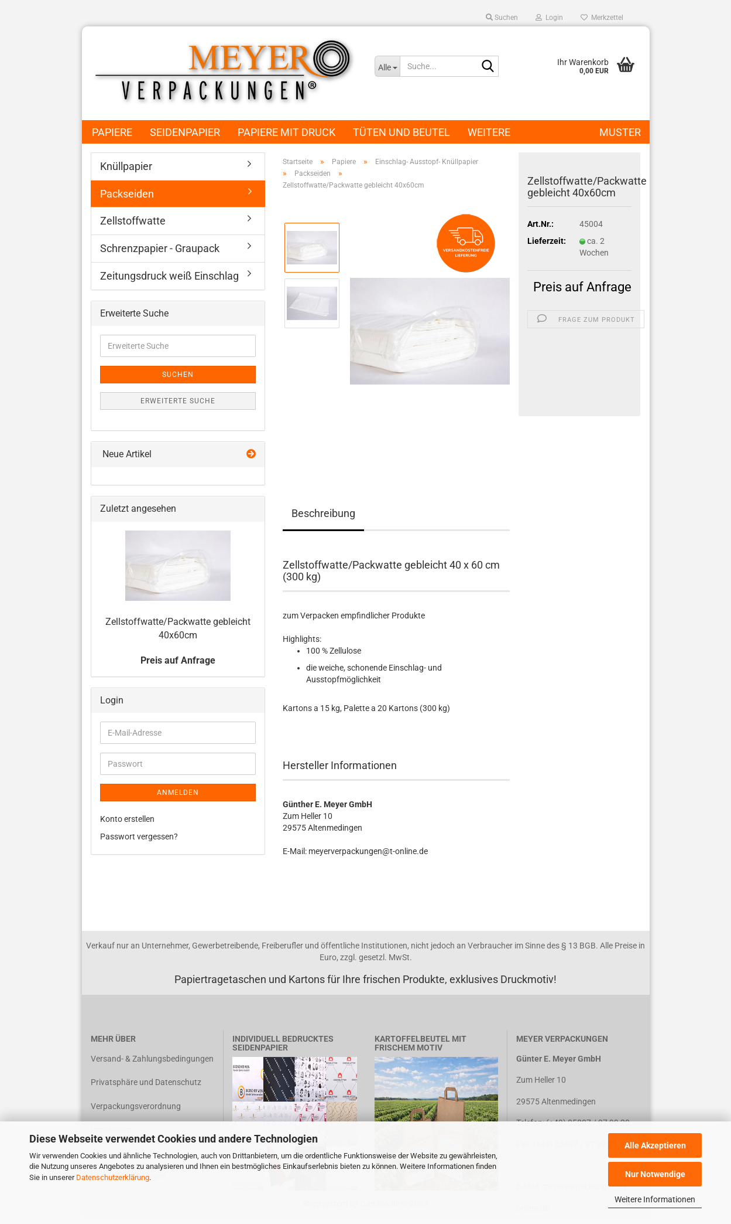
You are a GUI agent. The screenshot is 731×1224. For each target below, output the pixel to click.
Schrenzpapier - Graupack (159, 248)
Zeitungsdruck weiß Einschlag (169, 276)
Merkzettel (602, 17)
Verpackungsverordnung (136, 1106)
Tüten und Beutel (401, 132)
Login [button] (549, 17)
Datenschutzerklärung (112, 1177)
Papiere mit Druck (286, 132)
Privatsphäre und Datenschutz (146, 1082)
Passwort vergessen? (139, 836)
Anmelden (178, 792)
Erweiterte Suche (177, 401)
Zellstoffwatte (133, 221)
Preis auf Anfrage (582, 287)
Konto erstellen (127, 819)
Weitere (489, 132)
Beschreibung (323, 513)
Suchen (178, 374)
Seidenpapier (185, 132)
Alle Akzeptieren (655, 1145)
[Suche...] (387, 66)
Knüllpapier (126, 166)
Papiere (112, 132)
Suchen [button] (502, 17)
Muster (620, 132)
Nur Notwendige (655, 1174)
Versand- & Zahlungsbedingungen (152, 1058)
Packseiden (127, 194)
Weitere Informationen (655, 1199)
